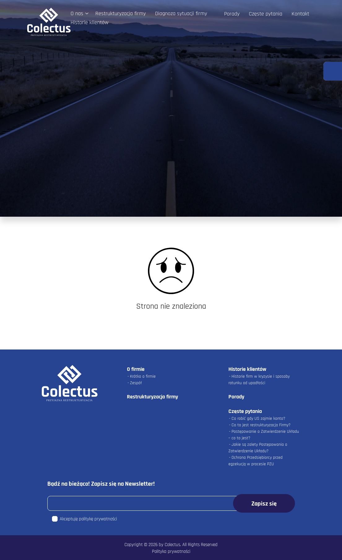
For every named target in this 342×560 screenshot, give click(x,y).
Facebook (228, 22)
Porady (232, 13)
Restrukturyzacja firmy (120, 13)
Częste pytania (265, 13)
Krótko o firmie (143, 376)
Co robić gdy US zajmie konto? (258, 418)
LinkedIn (242, 22)
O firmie (136, 369)
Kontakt (300, 13)
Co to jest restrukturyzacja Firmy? (261, 425)
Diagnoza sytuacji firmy (181, 13)
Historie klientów (89, 22)
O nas (77, 13)
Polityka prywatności (171, 551)
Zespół (136, 383)
